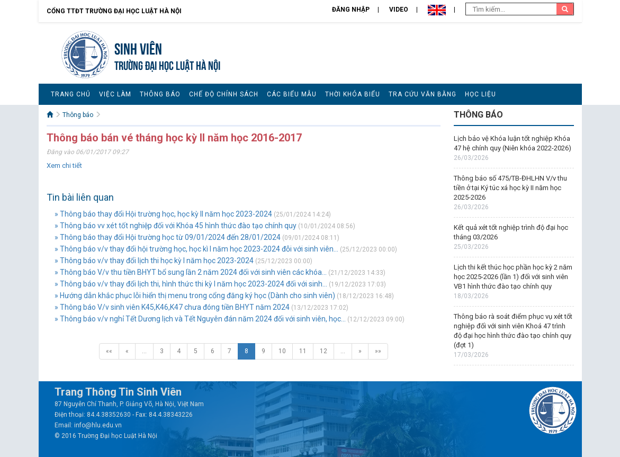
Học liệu (480, 94)
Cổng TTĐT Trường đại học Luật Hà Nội (114, 11)
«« (109, 351)
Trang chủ (71, 94)
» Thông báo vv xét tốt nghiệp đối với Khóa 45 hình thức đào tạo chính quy (175, 225)
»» (378, 351)
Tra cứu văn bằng (422, 94)
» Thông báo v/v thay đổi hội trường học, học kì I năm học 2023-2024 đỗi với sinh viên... (196, 249)
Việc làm (115, 94)
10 (282, 351)
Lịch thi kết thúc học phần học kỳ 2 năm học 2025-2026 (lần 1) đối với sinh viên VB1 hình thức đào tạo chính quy (513, 276)
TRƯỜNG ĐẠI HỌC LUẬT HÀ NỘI (167, 64)
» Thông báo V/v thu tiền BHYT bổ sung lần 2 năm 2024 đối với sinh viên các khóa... (191, 272)
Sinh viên (138, 47)
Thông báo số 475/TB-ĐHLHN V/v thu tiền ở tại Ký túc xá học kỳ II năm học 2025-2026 (510, 187)
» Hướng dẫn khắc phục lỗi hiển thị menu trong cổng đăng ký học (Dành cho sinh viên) (195, 295)
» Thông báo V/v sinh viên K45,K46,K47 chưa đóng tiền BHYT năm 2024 (172, 307)
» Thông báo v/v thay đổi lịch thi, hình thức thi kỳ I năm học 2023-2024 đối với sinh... (191, 284)
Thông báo (160, 94)
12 (323, 351)
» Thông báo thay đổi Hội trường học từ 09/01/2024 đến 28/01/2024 (168, 237)
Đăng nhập (351, 9)
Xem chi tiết (64, 165)
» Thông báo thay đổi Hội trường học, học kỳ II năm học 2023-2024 (163, 214)
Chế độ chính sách (223, 94)
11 (303, 351)
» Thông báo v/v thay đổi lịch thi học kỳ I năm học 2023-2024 (154, 260)
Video (398, 9)
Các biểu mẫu (292, 94)
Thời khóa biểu (352, 94)
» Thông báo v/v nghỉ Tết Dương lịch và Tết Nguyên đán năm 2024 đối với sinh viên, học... (200, 319)
